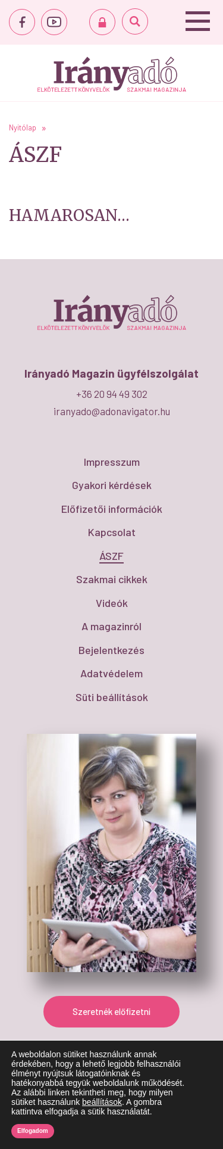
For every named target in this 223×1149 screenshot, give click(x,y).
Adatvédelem (111, 673)
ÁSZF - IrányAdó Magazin (111, 74)
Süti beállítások (112, 696)
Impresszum (112, 461)
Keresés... (135, 21)
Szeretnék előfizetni (111, 1011)
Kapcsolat (112, 531)
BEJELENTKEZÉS (102, 22)
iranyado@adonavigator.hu (112, 411)
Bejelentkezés (111, 649)
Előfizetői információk (111, 508)
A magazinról (111, 626)
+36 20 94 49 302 (111, 394)
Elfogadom (32, 1131)
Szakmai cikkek (111, 579)
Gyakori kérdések (112, 484)
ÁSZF (111, 555)
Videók (112, 602)
